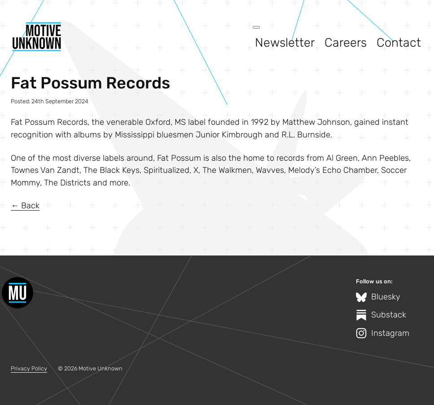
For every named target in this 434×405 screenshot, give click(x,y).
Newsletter (285, 42)
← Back (25, 206)
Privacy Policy (29, 368)
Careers (345, 42)
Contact (399, 42)
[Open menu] (256, 27)
